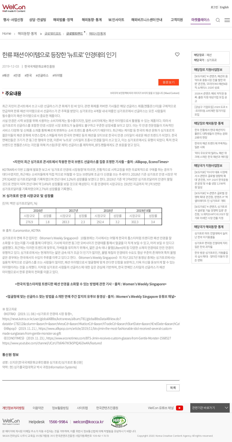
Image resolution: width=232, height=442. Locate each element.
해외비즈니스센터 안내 (146, 19)
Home (6, 34)
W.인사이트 (116, 19)
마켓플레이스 (200, 19)
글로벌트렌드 (74, 33)
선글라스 (42, 75)
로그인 (214, 7)
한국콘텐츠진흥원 (107, 408)
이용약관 (38, 408)
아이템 (58, 75)
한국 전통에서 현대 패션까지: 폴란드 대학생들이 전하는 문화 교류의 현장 (211, 134)
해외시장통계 (97, 33)
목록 (173, 387)
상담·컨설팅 (37, 19)
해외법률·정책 (63, 19)
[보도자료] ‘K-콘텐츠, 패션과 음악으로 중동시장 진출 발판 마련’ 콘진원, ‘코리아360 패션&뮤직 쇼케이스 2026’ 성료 (211, 82)
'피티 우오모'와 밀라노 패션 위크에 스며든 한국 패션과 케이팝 (211, 155)
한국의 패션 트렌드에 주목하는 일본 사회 (211, 145)
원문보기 (169, 82)
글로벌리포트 (53, 33)
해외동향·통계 (92, 19)
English (224, 7)
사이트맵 (82, 408)
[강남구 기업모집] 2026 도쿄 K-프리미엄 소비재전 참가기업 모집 (211, 111)
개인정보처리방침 (13, 408)
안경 (17, 75)
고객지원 (177, 19)
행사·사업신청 (13, 19)
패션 (6, 75)
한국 (29, 75)
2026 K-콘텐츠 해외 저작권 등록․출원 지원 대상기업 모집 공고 (211, 97)
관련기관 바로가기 (203, 408)
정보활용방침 (60, 408)
